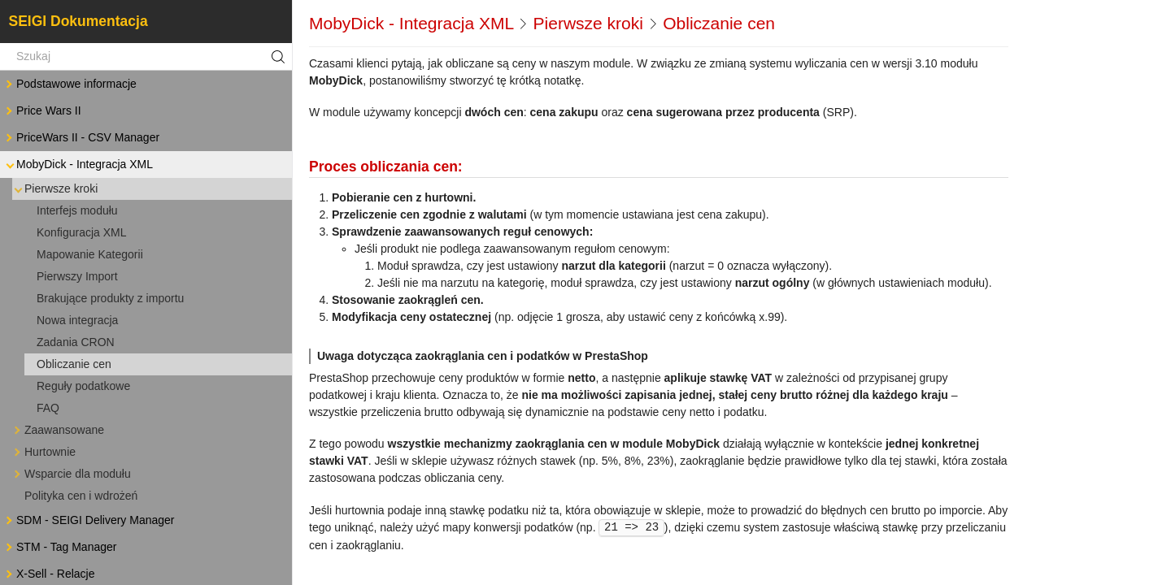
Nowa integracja (77, 320)
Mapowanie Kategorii (90, 254)
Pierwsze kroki (54, 188)
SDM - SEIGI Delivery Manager (89, 520)
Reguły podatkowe (83, 385)
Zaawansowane (57, 430)
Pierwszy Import (77, 276)
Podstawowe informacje (70, 84)
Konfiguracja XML (82, 232)
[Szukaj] (146, 57)
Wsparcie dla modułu (71, 474)
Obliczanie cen (74, 364)
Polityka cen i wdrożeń (80, 495)
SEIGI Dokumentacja (78, 21)
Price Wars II (42, 110)
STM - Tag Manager (59, 547)
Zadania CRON (76, 342)
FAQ (48, 407)
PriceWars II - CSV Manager (81, 137)
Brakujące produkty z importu (110, 298)
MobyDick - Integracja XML (78, 164)
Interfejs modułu (77, 210)
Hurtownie (43, 452)
